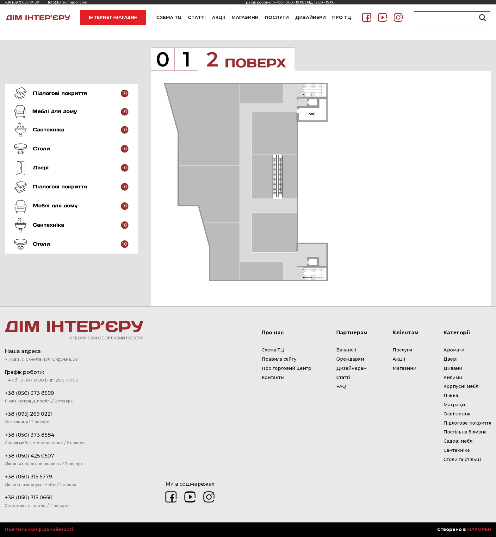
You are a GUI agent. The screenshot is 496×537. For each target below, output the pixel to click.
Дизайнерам (351, 368)
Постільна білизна (465, 432)
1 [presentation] (186, 59)
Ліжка (450, 396)
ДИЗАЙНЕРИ (310, 17)
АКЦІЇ (218, 17)
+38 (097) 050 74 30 (22, 2)
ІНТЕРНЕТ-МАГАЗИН (113, 17)
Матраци (454, 405)
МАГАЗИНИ (245, 17)
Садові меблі (458, 442)
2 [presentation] (250, 59)
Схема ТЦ (273, 350)
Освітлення (456, 414)
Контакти (273, 378)
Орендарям (350, 360)
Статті (343, 378)
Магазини (404, 368)
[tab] (71, 93)
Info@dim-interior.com (67, 2)
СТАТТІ (197, 17)
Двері (450, 360)
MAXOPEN (479, 530)
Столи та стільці (462, 460)
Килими (452, 378)
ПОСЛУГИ (277, 17)
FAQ (341, 387)
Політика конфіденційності (39, 530)
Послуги (402, 350)
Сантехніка (456, 451)
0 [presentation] (163, 59)
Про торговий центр (286, 368)
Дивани (452, 368)
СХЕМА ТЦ (169, 17)
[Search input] (449, 17)
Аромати (453, 350)
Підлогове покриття (467, 423)
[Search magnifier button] (481, 17)
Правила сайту (279, 360)
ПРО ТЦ (341, 17)
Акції (399, 360)
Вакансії (346, 350)
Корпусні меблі (461, 387)
